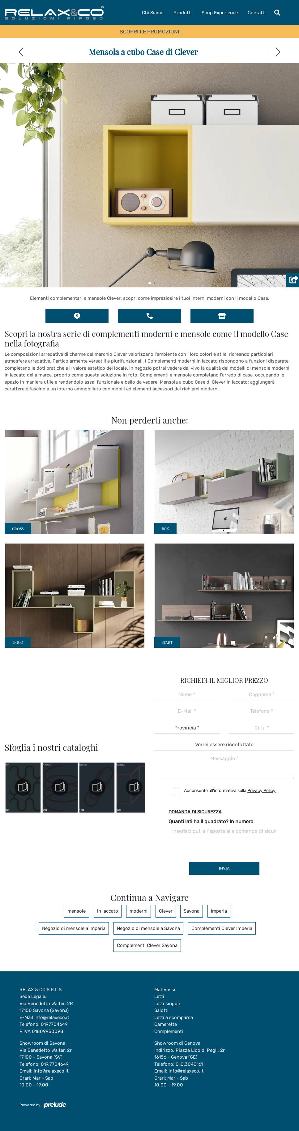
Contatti (257, 12)
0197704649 (54, 1024)
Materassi (164, 989)
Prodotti (182, 12)
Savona (192, 911)
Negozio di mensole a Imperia (73, 928)
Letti (159, 996)
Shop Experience (220, 12)
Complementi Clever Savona (147, 945)
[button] (149, 283)
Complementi (168, 1031)
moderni (138, 911)
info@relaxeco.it (51, 1017)
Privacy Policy (261, 790)
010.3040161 (189, 1064)
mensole (76, 911)
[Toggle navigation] (277, 12)
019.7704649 (55, 1064)
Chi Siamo (153, 12)
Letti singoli (167, 1003)
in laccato (107, 911)
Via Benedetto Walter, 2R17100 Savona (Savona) (46, 1007)
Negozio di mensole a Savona (148, 928)
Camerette (165, 1024)
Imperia (219, 911)
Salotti (161, 1010)
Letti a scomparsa (173, 1017)
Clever (166, 911)
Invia (224, 868)
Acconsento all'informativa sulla (230, 790)
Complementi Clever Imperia (221, 928)
